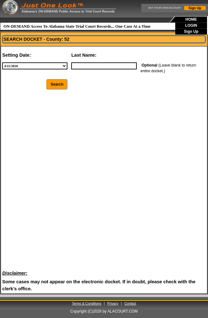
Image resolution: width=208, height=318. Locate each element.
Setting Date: (16, 55)
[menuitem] (191, 20)
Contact (130, 303)
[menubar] (191, 26)
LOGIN (191, 25)
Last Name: (83, 55)
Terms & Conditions (86, 303)
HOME (191, 19)
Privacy (112, 303)
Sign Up (195, 8)
